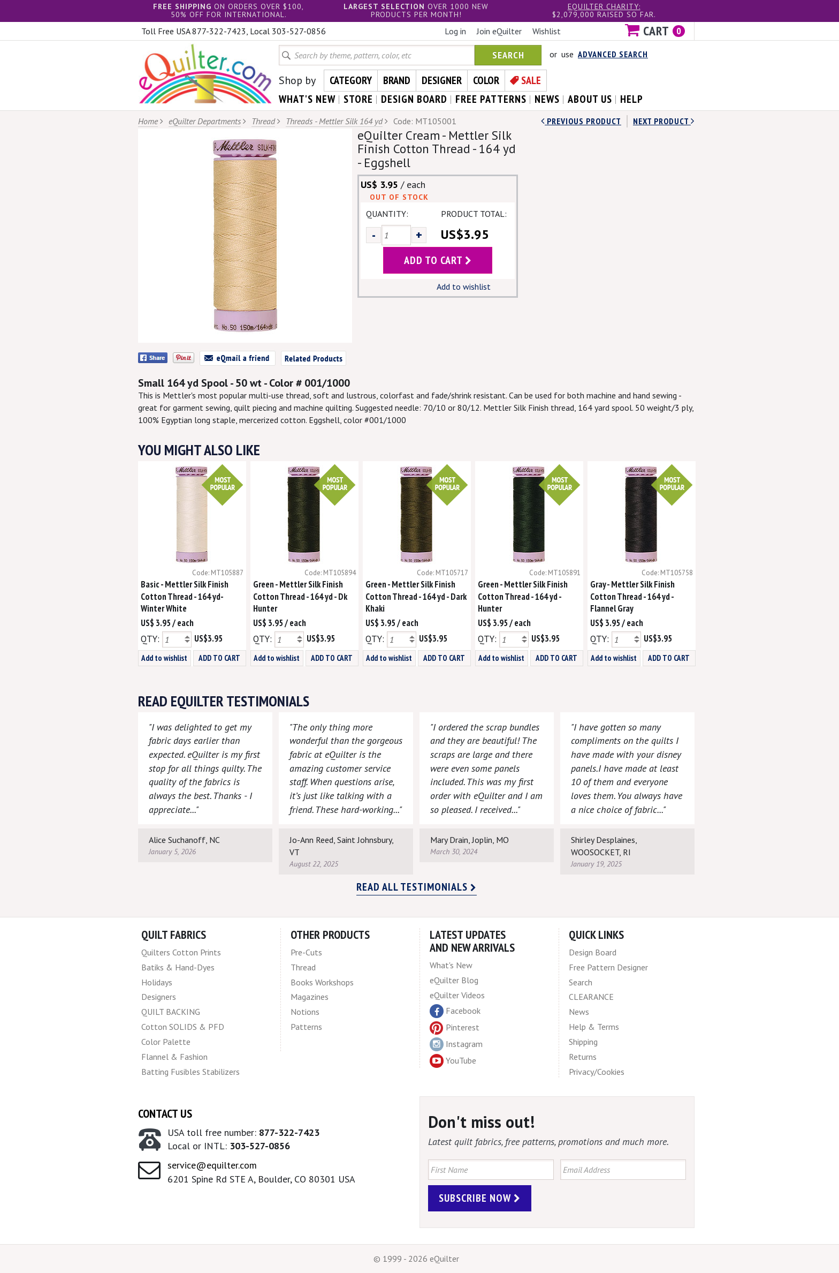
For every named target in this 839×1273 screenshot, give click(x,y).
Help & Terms (594, 1026)
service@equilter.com (212, 1165)
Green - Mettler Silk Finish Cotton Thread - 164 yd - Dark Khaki (416, 596)
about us (590, 99)
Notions (305, 1011)
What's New (451, 965)
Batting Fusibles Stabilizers (190, 1071)
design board (414, 99)
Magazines (310, 996)
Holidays (156, 982)
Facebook (455, 1011)
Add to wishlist (464, 286)
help (631, 99)
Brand (396, 80)
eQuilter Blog (454, 980)
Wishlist (546, 31)
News (579, 1011)
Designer (442, 80)
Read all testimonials (416, 887)
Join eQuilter (499, 31)
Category (351, 80)
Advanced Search (613, 54)
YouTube (453, 1061)
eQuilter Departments (205, 121)
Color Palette (165, 1041)
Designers (158, 996)
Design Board (592, 952)
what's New (307, 99)
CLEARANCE (591, 996)
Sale (531, 80)
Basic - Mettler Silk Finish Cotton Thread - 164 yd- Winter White (184, 596)
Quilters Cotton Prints (181, 952)
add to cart (438, 260)
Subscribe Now (480, 1198)
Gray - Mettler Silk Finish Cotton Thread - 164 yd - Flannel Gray (632, 596)
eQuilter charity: (604, 6)
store (358, 99)
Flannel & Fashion (174, 1056)
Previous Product (581, 121)
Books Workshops (322, 982)
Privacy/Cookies (596, 1071)
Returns (583, 1056)
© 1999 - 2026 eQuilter (416, 1258)
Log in (455, 31)
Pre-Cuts (306, 952)
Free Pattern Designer (608, 967)
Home (148, 121)
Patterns (306, 1026)
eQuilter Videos (457, 995)
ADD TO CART (219, 658)
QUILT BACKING (170, 1011)
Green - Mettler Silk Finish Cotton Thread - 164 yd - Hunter (523, 596)
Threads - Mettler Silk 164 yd (334, 121)
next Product (664, 121)
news (547, 99)
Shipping (583, 1041)
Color (486, 80)
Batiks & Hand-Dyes (178, 967)
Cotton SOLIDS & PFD (182, 1026)
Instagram (456, 1044)
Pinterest (454, 1027)
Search (508, 55)
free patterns (491, 99)
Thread (263, 121)
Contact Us (165, 1113)
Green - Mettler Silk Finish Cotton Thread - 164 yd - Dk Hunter (300, 596)
